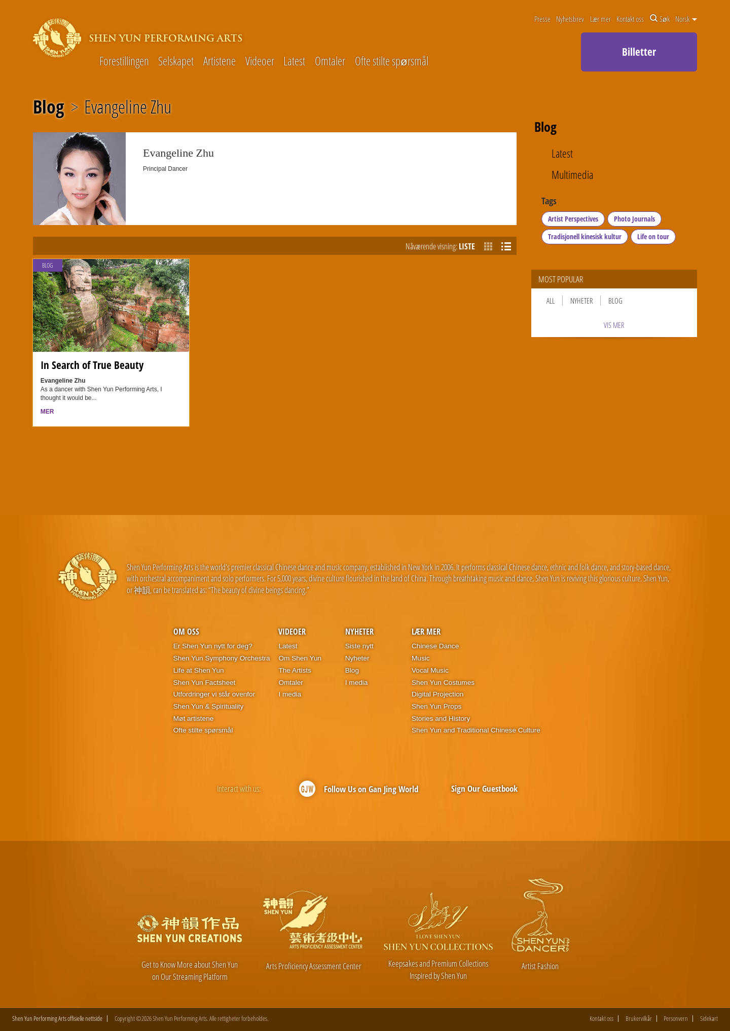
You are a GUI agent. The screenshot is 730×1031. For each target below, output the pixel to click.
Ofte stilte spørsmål (391, 61)
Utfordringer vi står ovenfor (214, 694)
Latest (294, 61)
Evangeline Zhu (127, 107)
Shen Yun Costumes (443, 682)
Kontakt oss (630, 19)
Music (421, 658)
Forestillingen (124, 61)
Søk (660, 19)
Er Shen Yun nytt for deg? (212, 646)
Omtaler (330, 61)
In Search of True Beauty (92, 364)
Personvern (676, 1018)
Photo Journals (634, 219)
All (550, 301)
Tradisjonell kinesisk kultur (585, 236)
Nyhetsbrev (570, 19)
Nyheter (581, 301)
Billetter (639, 52)
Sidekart (709, 1018)
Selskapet (176, 61)
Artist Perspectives (573, 219)
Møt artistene (193, 718)
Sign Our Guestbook (484, 788)
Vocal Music (430, 670)
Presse (542, 19)
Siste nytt (359, 646)
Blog (48, 107)
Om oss (186, 631)
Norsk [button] (686, 19)
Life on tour (653, 236)
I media (289, 694)
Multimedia (572, 175)
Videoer (259, 61)
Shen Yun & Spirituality (208, 706)
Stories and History (441, 718)
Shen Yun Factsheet (204, 682)
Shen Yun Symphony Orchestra (221, 658)
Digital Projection (437, 694)
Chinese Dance (435, 646)
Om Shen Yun (299, 658)
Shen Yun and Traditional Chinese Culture (476, 730)
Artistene (219, 61)
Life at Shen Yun (198, 670)
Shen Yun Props (436, 706)
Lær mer (600, 19)
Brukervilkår (639, 1018)
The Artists (294, 670)
